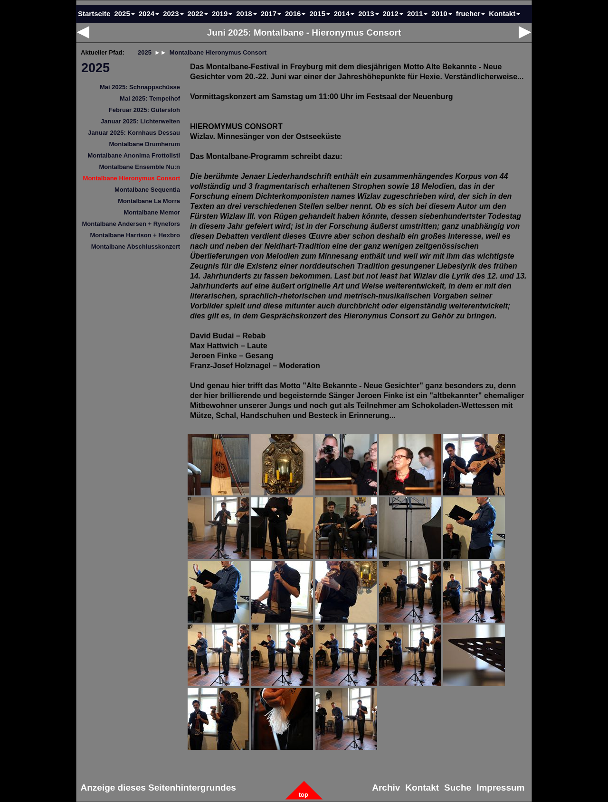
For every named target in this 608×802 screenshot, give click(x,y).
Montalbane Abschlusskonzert (135, 246)
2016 (295, 13)
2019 (222, 13)
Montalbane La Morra (149, 201)
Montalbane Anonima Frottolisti (133, 155)
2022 (198, 13)
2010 (441, 13)
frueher (470, 13)
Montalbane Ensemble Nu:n (139, 166)
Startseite (94, 13)
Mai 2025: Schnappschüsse (140, 87)
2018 (246, 13)
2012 (393, 13)
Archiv (386, 788)
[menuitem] (130, 68)
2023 (173, 13)
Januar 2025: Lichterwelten (140, 121)
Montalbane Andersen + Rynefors (131, 223)
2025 (95, 68)
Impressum (501, 788)
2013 (368, 13)
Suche (458, 788)
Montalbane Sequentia (147, 189)
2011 (417, 13)
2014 (344, 13)
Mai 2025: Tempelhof (150, 98)
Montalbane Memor (152, 212)
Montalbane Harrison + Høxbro (135, 235)
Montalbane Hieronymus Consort (131, 178)
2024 (149, 13)
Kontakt (504, 13)
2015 (319, 13)
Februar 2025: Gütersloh (144, 109)
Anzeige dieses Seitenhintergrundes (158, 788)
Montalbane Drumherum (144, 144)
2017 (271, 13)
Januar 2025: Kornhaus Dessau (134, 132)
